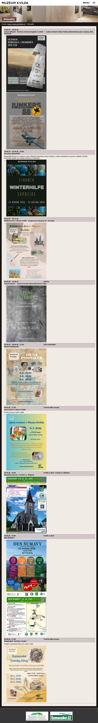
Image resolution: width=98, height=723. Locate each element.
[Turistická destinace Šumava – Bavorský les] (37, 720)
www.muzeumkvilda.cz (16, 24)
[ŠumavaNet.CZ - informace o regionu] (61, 720)
